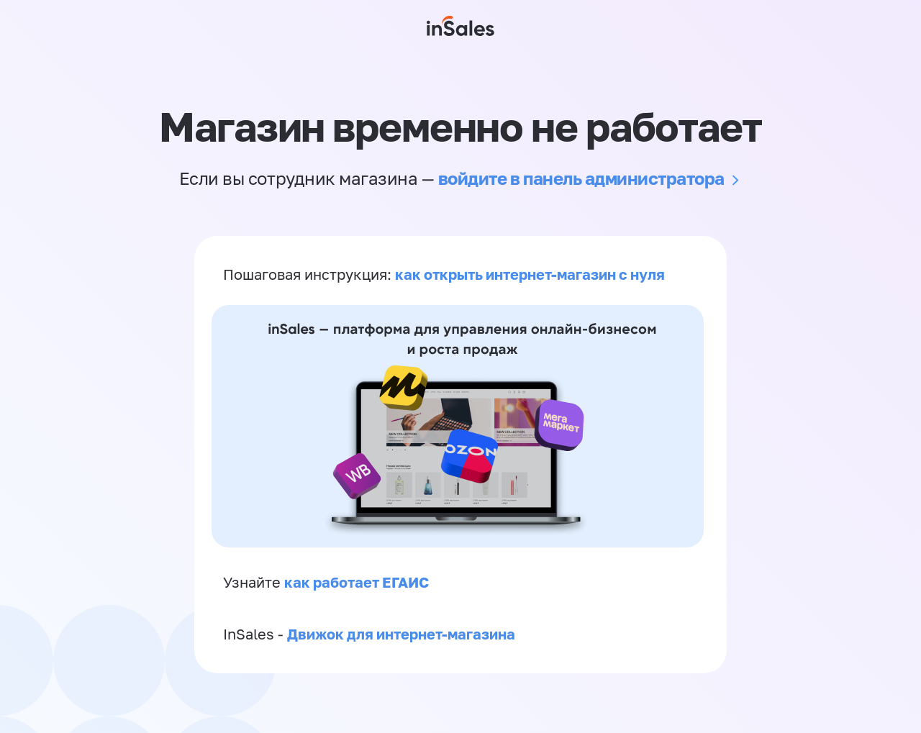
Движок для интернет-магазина (401, 636)
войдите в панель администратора (581, 178)
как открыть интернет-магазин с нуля (530, 274)
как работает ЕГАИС (356, 583)
